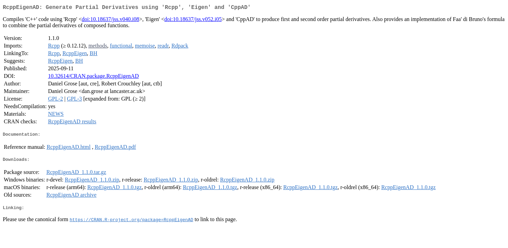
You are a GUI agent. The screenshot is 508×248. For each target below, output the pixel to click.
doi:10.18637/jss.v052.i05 (193, 20)
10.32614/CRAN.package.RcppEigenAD (93, 77)
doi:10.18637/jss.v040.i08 (110, 20)
